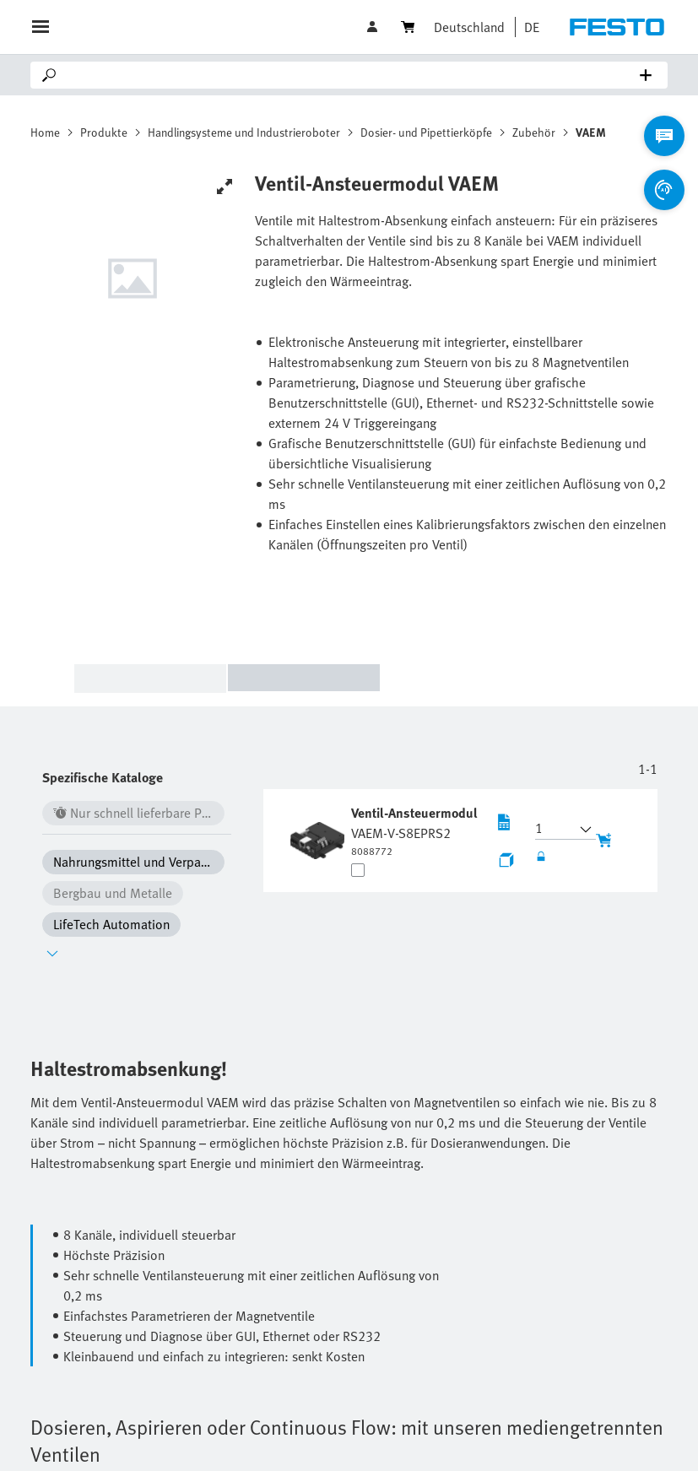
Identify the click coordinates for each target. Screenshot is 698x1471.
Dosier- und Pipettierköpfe (426, 132)
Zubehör (533, 132)
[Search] (352, 75)
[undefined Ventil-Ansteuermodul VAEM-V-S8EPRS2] (416, 830)
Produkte (103, 132)
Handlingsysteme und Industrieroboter (244, 132)
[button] (527, 27)
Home (45, 132)
